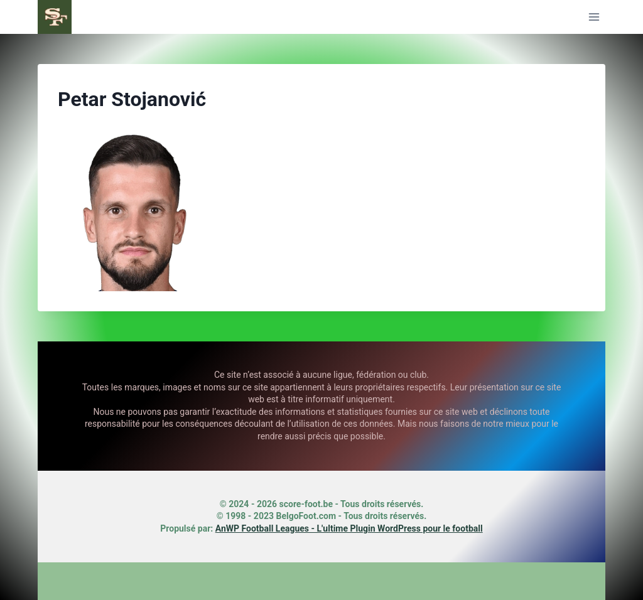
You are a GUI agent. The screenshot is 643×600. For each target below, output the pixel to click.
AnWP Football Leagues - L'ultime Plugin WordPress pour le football (349, 528)
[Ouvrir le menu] (593, 16)
